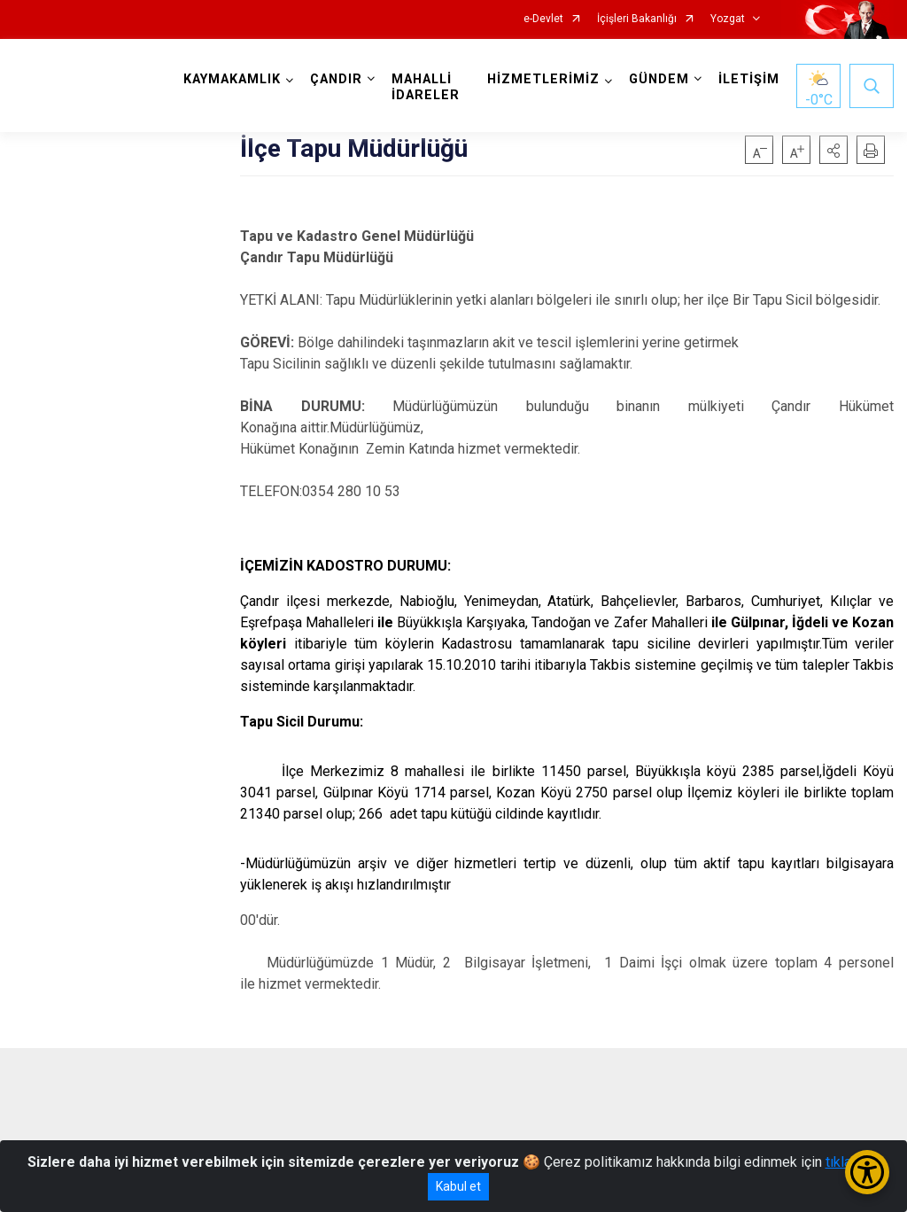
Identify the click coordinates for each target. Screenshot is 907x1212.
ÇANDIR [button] (336, 79)
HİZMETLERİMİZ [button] (543, 79)
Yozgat (727, 19)
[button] (833, 150)
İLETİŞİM (748, 79)
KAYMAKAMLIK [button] (232, 79)
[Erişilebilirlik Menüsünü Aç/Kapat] (867, 1172)
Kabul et (458, 1186)
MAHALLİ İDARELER (425, 87)
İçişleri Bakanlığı (637, 19)
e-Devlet (543, 19)
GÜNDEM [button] (659, 79)
